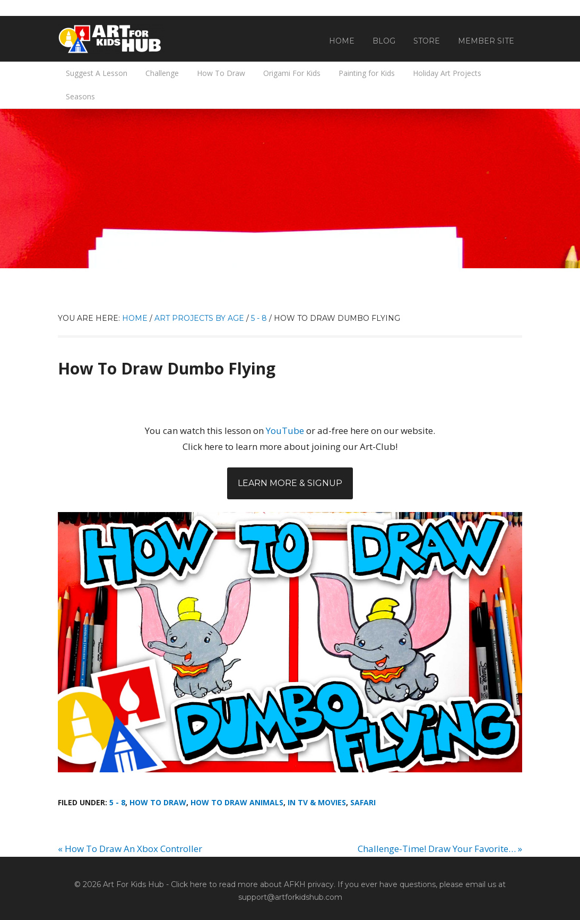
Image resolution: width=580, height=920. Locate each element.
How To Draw (157, 802)
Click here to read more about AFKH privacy (252, 884)
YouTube (285, 430)
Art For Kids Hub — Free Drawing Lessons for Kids (111, 39)
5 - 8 (117, 802)
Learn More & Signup (290, 483)
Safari (363, 802)
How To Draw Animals (237, 802)
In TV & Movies (317, 802)
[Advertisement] (290, 188)
